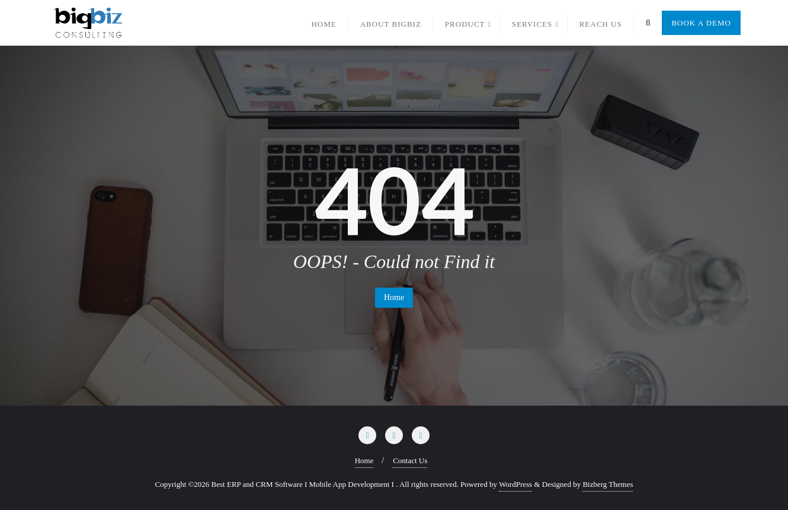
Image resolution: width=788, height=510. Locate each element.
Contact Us (410, 460)
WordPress (515, 484)
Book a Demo (701, 22)
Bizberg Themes (607, 484)
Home (394, 297)
